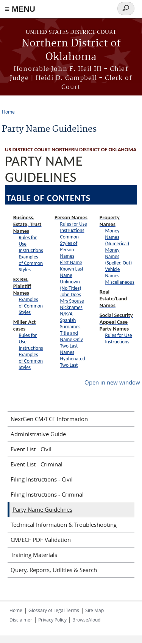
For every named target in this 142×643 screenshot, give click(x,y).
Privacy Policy (53, 620)
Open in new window (112, 382)
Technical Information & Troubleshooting (64, 524)
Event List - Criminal (36, 464)
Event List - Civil (31, 449)
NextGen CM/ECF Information (49, 419)
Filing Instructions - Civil (42, 479)
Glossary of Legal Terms (53, 610)
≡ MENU (20, 9)
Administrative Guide (38, 434)
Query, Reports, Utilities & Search (54, 570)
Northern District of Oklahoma (71, 50)
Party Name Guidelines (42, 509)
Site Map (94, 610)
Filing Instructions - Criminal (47, 494)
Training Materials (34, 554)
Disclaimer (20, 620)
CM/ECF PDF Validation (41, 539)
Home (8, 112)
